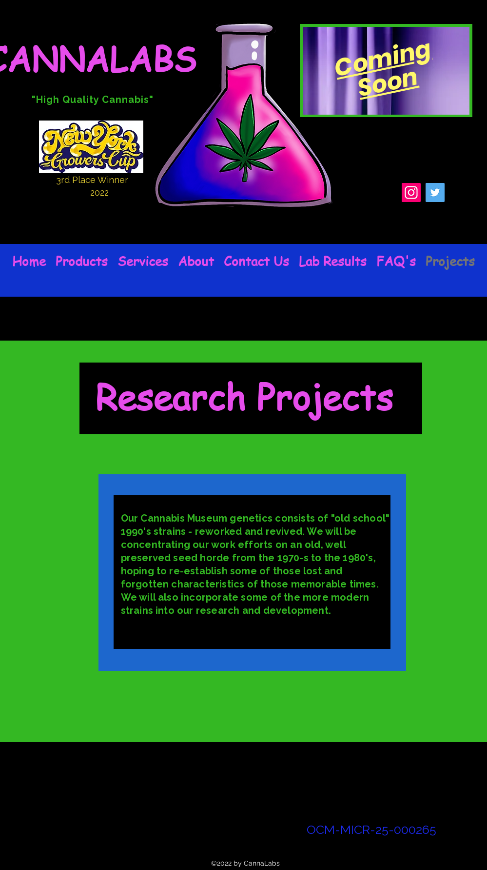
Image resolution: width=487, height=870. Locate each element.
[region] (386, 70)
